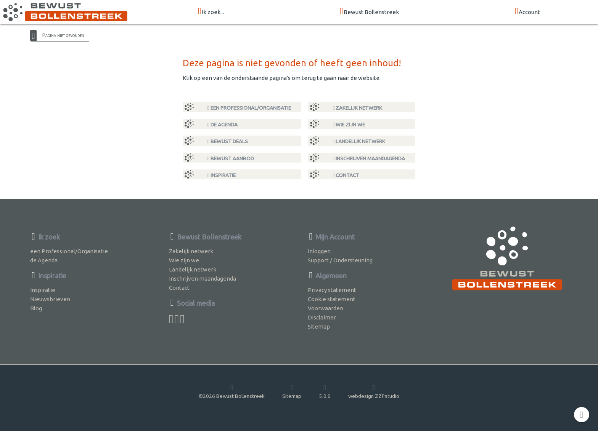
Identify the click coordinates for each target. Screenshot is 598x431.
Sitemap (319, 326)
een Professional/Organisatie (249, 108)
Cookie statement (331, 299)
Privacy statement (332, 290)
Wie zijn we (349, 124)
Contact (346, 175)
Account (527, 11)
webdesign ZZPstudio (373, 391)
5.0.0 (325, 391)
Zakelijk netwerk (358, 108)
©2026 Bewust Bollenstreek (232, 391)
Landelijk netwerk (359, 141)
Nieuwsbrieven (50, 299)
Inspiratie (221, 175)
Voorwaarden (325, 308)
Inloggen (319, 251)
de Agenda (222, 124)
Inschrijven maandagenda (369, 158)
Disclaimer (322, 317)
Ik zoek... (211, 11)
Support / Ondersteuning (340, 260)
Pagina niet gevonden (63, 35)
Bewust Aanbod (230, 158)
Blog (36, 308)
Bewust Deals (227, 141)
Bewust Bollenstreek (369, 11)
